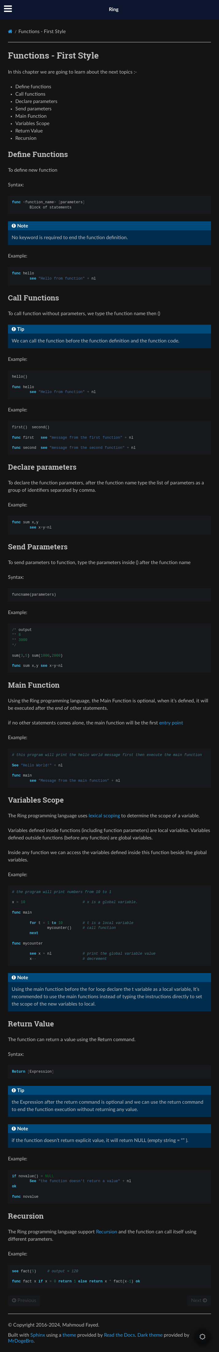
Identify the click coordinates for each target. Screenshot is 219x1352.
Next (199, 1300)
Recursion (106, 1231)
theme (69, 1335)
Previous (24, 1300)
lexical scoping (104, 815)
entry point (171, 722)
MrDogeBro (20, 1341)
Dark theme (150, 1335)
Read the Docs (119, 1335)
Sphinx (37, 1335)
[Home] (10, 31)
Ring (113, 9)
